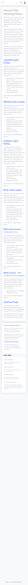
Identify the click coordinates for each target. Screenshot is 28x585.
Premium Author (18, 134)
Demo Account (18, 296)
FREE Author (17, 266)
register (6, 339)
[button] (16, 2)
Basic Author (17, 223)
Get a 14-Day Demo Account (12, 325)
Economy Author (18, 183)
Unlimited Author (18, 95)
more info (20, 311)
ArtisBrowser (17, 348)
